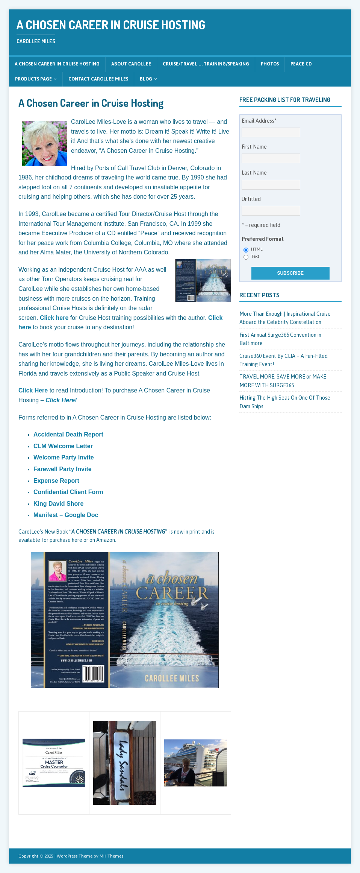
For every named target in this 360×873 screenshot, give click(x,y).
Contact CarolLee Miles (98, 79)
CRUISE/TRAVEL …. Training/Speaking (206, 64)
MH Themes (111, 856)
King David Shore (58, 503)
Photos (270, 64)
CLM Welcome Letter (63, 446)
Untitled (251, 199)
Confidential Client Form (68, 492)
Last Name (254, 173)
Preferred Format (263, 239)
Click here (54, 318)
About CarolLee (131, 64)
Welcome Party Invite (63, 457)
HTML (257, 249)
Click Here (33, 390)
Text (255, 256)
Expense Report (56, 481)
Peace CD (301, 64)
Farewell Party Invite (62, 469)
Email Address (259, 121)
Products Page (33, 79)
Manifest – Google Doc (65, 515)
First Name (254, 147)
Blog (146, 79)
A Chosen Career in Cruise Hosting (57, 64)
